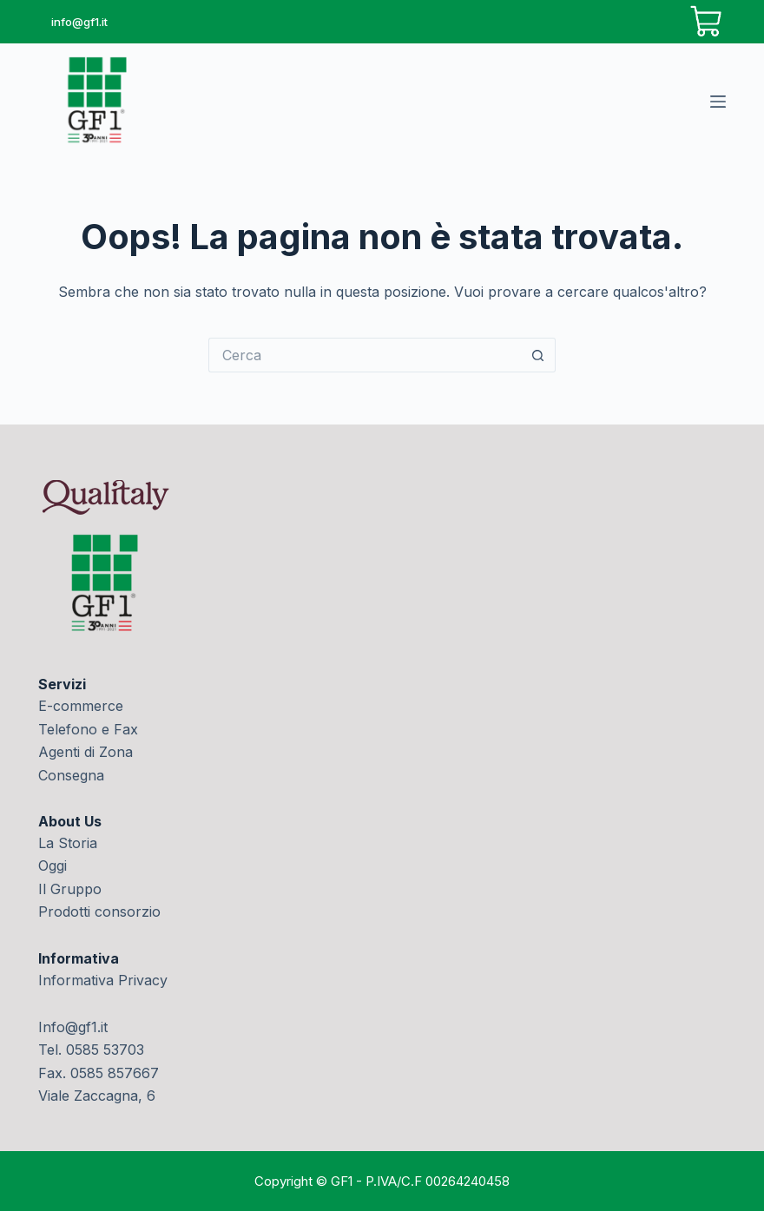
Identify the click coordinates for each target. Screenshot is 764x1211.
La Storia (67, 843)
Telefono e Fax (88, 729)
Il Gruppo (70, 889)
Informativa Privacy (103, 980)
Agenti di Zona (85, 751)
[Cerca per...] (364, 355)
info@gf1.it (79, 22)
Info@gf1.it (73, 1027)
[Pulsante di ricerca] (538, 355)
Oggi (52, 865)
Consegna (71, 775)
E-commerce (80, 705)
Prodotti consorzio (99, 911)
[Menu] (718, 101)
